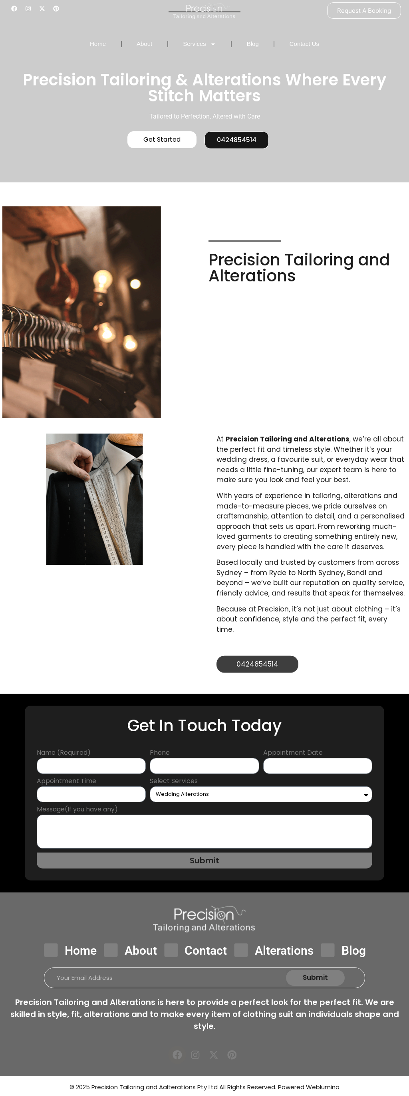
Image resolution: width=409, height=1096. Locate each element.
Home (98, 43)
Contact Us (304, 43)
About (144, 43)
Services (199, 44)
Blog (253, 43)
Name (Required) (64, 754)
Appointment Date (293, 754)
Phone (160, 754)
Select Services (174, 782)
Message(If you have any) (77, 810)
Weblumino (323, 1089)
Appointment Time (66, 782)
